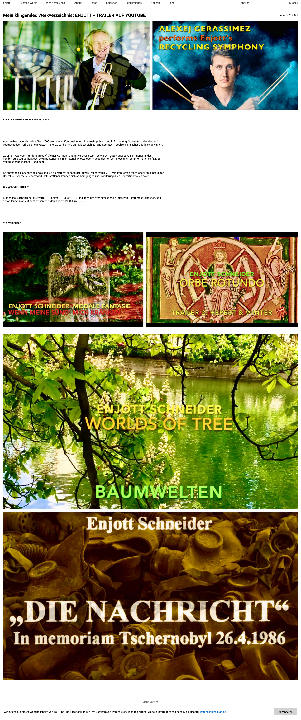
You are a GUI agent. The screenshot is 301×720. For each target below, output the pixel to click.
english (245, 3)
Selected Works (28, 3)
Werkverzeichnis (55, 3)
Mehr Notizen (150, 702)
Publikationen (134, 3)
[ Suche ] (293, 3)
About (78, 3)
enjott (6, 3)
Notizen (155, 3)
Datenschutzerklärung (213, 711)
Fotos (93, 3)
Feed (171, 3)
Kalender (111, 3)
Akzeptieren (285, 711)
